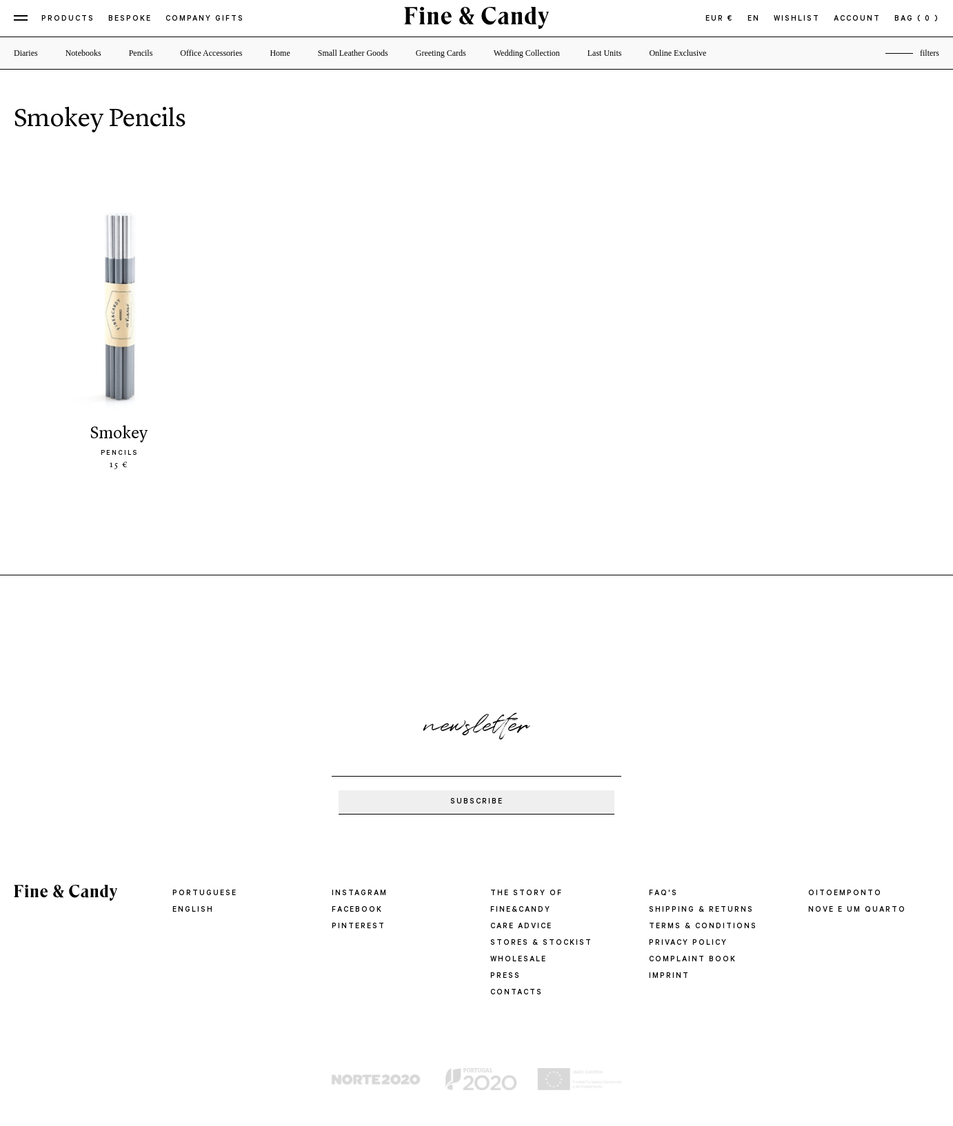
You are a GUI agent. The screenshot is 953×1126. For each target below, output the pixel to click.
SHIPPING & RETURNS (701, 910)
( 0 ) (928, 19)
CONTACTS (516, 993)
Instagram (360, 894)
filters (929, 53)
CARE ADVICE (521, 927)
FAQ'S (663, 894)
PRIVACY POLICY (688, 943)
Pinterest (358, 927)
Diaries (26, 53)
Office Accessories (211, 53)
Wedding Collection (527, 53)
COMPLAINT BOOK (692, 960)
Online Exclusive (677, 53)
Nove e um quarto (857, 910)
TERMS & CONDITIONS (703, 927)
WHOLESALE (518, 960)
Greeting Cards (441, 53)
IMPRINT (669, 976)
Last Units (605, 53)
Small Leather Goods (353, 53)
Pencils (141, 53)
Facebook (357, 910)
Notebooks (83, 53)
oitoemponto (845, 894)
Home (280, 53)
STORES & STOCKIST (541, 943)
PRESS (505, 976)
